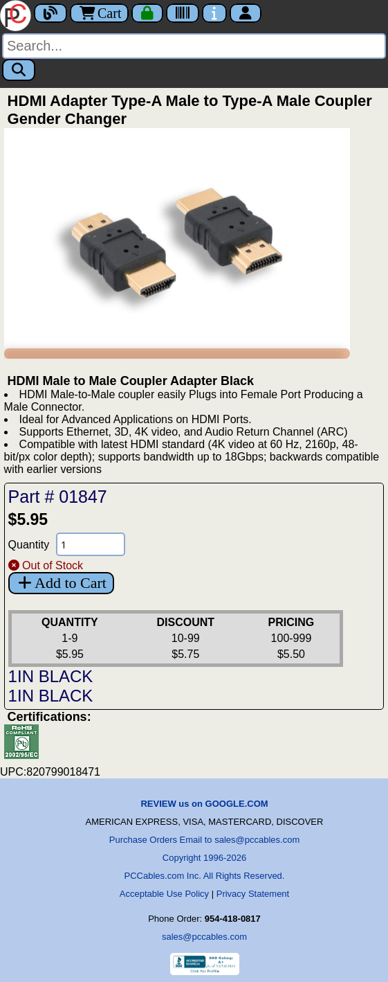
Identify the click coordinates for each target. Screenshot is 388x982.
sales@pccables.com (204, 936)
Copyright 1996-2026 (204, 857)
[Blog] (50, 13)
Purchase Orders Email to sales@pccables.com (204, 839)
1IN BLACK (50, 676)
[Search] (194, 46)
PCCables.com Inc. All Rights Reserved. (204, 876)
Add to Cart (61, 582)
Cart (99, 13)
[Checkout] (147, 13)
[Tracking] (182, 13)
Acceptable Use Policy (164, 894)
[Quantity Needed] (90, 544)
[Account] (245, 13)
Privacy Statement (253, 894)
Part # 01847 (57, 496)
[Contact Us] (214, 13)
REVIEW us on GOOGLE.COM (204, 803)
